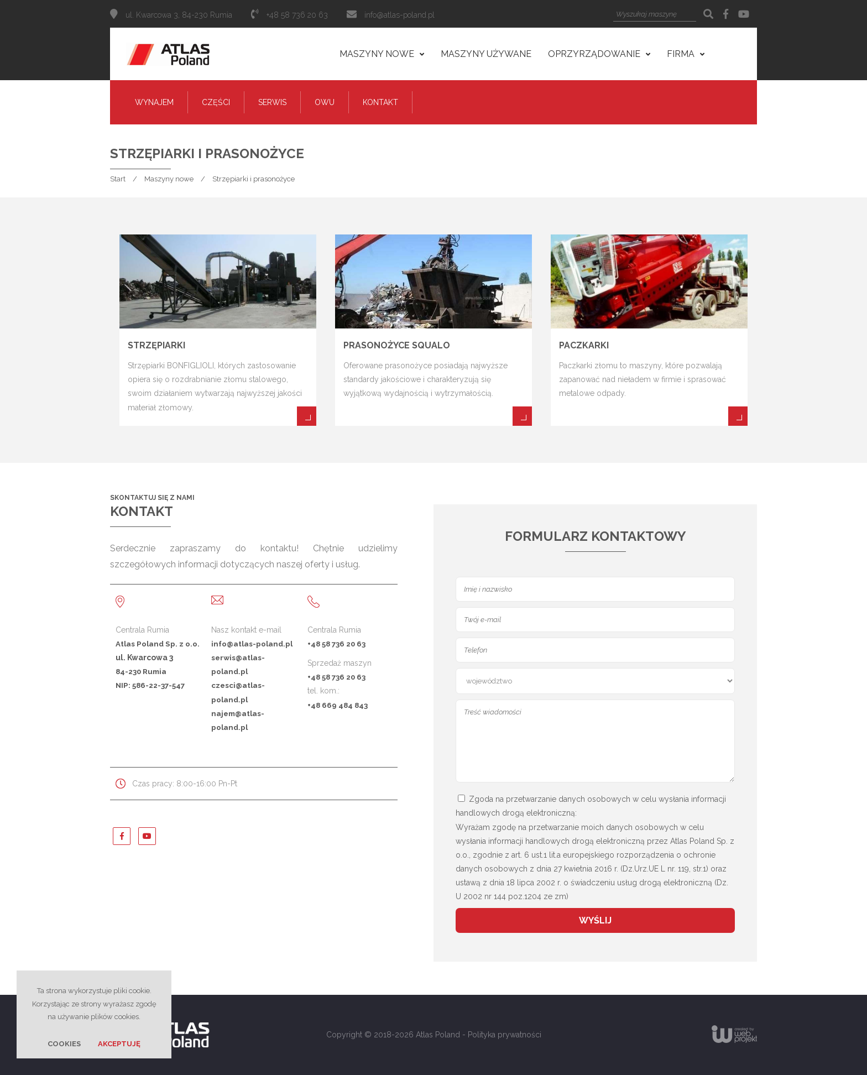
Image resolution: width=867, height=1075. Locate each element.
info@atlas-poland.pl (399, 15)
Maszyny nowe (169, 179)
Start (118, 179)
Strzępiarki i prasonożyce (253, 179)
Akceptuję (119, 1044)
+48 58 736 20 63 (336, 643)
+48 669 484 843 (337, 705)
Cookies (64, 1044)
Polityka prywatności (504, 1034)
